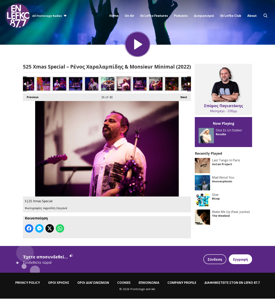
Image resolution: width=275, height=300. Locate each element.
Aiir (153, 290)
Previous (31, 97)
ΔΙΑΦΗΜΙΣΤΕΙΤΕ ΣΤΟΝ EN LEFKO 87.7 (232, 284)
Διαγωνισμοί (204, 16)
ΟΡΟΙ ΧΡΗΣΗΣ (58, 284)
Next (182, 97)
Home (114, 16)
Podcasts (181, 16)
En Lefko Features (154, 16)
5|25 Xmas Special (27, 85)
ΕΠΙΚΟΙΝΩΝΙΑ (149, 284)
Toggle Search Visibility (265, 16)
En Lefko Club (230, 16)
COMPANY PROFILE (181, 284)
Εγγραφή (240, 260)
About (252, 16)
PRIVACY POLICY (27, 284)
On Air (129, 16)
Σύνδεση (214, 260)
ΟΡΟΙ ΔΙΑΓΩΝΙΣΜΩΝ (93, 284)
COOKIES (123, 284)
